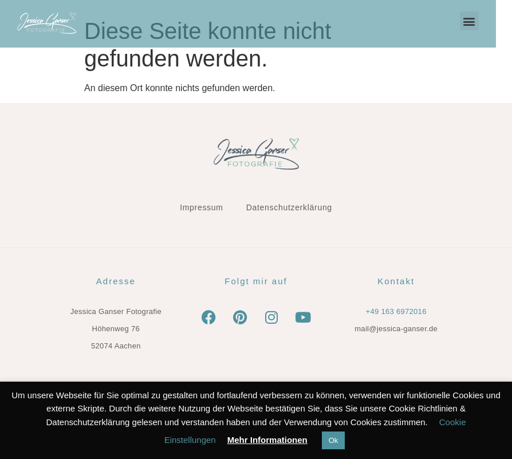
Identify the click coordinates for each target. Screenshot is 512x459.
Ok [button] (333, 440)
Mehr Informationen (267, 440)
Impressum (201, 207)
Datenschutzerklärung (289, 207)
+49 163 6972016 (396, 311)
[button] (485, 20)
